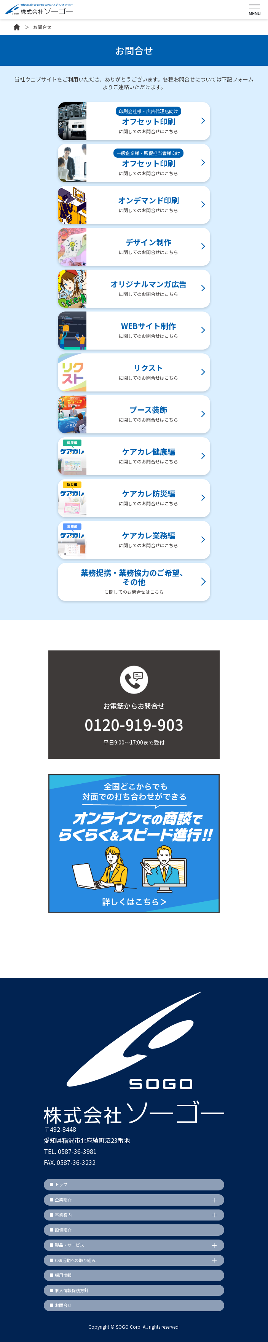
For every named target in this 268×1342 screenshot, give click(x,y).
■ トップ (58, 1184)
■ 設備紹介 (60, 1230)
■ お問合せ (60, 1305)
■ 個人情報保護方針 (68, 1290)
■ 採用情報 (60, 1275)
